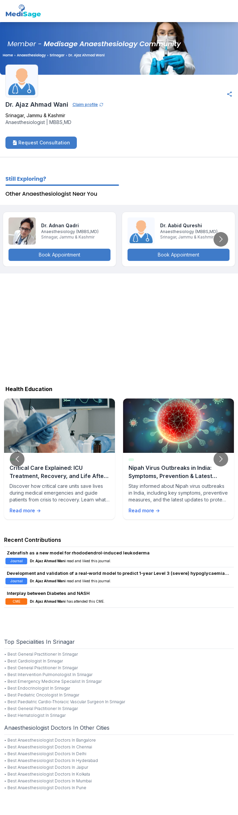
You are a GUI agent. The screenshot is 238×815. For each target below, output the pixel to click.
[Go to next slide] (221, 239)
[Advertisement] (119, 327)
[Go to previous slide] (17, 459)
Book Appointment (59, 255)
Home (8, 55)
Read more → (25, 510)
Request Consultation (41, 142)
